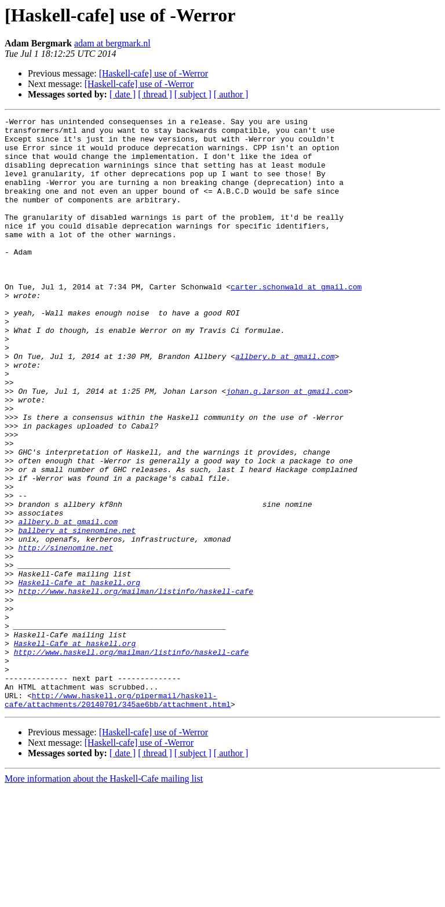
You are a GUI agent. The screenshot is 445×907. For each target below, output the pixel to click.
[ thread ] (155, 94)
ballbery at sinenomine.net (77, 613)
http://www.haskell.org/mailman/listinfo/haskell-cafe (135, 686)
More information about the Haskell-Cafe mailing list (104, 897)
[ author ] (231, 94)
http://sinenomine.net (65, 634)
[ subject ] (192, 94)
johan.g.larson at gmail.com (287, 446)
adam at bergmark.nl (112, 43)
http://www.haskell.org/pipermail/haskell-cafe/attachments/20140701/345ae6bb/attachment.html (118, 817)
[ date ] (123, 94)
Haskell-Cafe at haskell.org (79, 676)
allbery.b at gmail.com (285, 405)
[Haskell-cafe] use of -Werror (153, 73)
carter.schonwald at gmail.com (296, 321)
